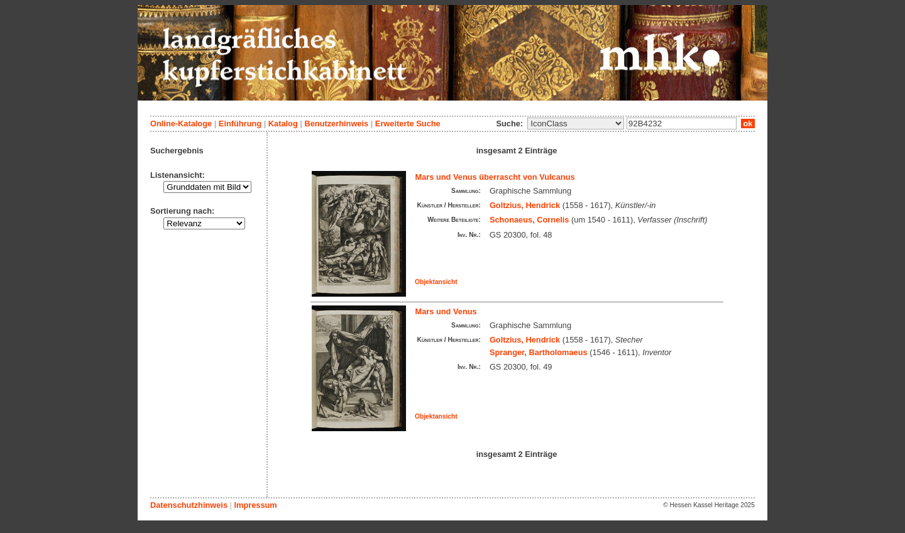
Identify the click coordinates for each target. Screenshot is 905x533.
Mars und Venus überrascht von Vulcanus (495, 177)
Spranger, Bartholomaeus (539, 352)
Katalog (283, 123)
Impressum (255, 505)
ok (748, 123)
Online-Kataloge (181, 123)
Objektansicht (436, 281)
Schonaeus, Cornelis (529, 219)
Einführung (240, 123)
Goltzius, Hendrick (525, 205)
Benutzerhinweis (336, 123)
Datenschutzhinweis (189, 505)
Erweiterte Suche (408, 123)
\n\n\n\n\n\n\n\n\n (575, 123)
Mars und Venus (446, 311)
